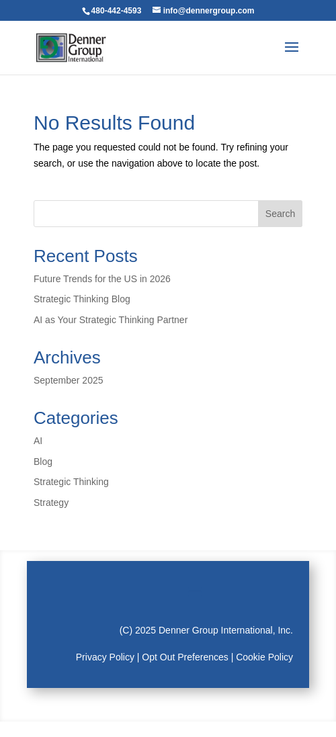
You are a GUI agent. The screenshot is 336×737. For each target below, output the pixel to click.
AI (38, 440)
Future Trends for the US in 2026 (102, 278)
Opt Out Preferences (185, 657)
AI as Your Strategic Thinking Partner (110, 319)
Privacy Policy (105, 657)
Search (280, 213)
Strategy (51, 502)
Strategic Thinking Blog (82, 299)
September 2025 (68, 380)
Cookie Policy (264, 657)
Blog (43, 461)
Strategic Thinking (71, 481)
